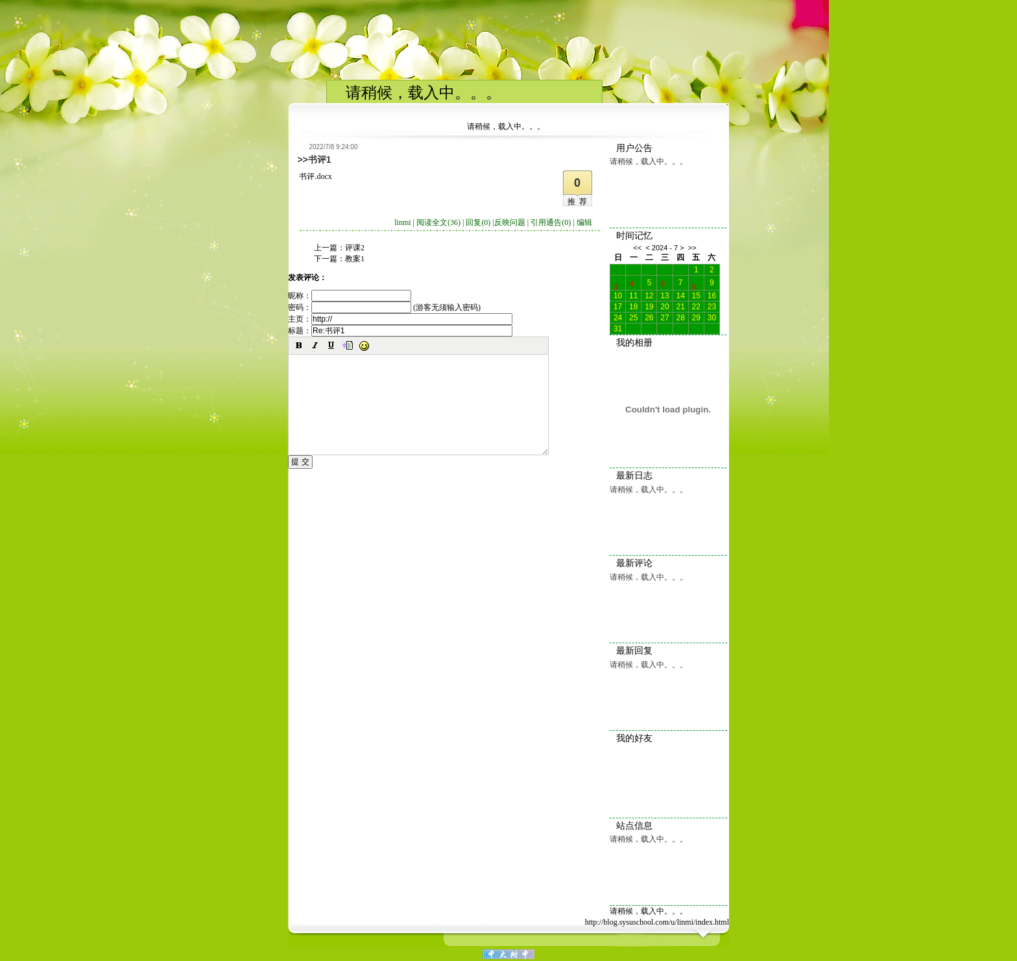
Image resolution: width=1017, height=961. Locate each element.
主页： (400, 319)
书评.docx (315, 176)
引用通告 (551, 222)
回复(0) (478, 222)
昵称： (349, 295)
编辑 (584, 222)
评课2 (355, 247)
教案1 (355, 258)
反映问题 (509, 222)
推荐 (579, 201)
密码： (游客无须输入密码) (384, 307)
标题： (400, 330)
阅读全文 (438, 222)
